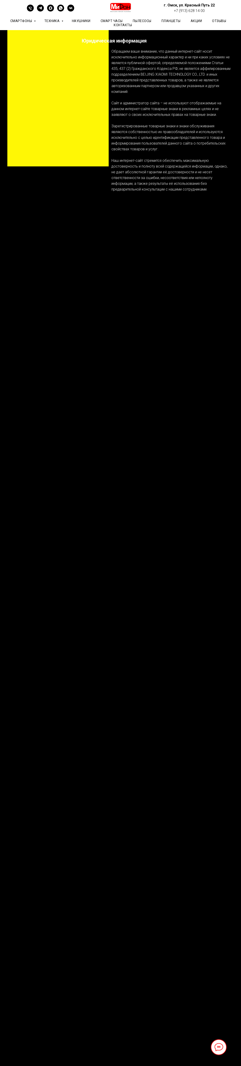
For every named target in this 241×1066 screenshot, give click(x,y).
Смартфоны (21, 21)
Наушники (81, 21)
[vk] (70, 10)
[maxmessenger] (50, 10)
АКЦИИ (196, 21)
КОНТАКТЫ (123, 25)
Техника (52, 21)
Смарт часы (112, 21)
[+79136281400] (30, 10)
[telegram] (40, 10)
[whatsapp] (60, 10)
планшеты (171, 21)
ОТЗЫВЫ (219, 21)
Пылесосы (142, 21)
